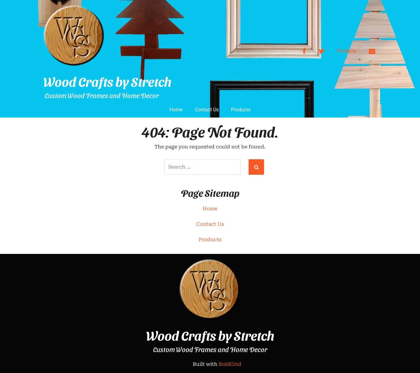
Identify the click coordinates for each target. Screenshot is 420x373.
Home (176, 110)
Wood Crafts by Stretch (107, 81)
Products (346, 51)
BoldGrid (230, 364)
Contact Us (207, 110)
